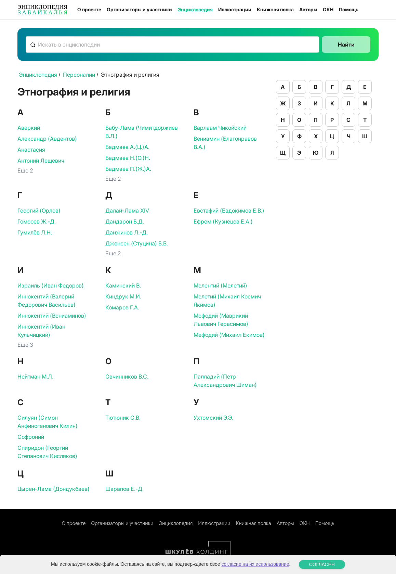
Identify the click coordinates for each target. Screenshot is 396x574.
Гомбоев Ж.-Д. (36, 221)
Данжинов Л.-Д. (126, 232)
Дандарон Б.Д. (124, 221)
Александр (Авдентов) (47, 138)
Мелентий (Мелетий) (220, 285)
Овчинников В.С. (126, 376)
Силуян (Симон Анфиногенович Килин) (47, 421)
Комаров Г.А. (122, 307)
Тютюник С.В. (123, 417)
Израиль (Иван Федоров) (50, 285)
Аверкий (28, 127)
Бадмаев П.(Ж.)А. (128, 168)
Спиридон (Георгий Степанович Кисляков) (47, 451)
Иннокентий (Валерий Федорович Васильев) (46, 300)
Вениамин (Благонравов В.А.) (225, 142)
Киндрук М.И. (123, 296)
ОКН (328, 9)
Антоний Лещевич (40, 160)
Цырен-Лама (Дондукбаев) (53, 488)
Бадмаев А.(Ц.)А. (127, 146)
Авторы (308, 9)
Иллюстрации (234, 9)
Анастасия (31, 149)
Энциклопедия (195, 9)
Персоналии (79, 74)
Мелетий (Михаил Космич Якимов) (227, 300)
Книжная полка (275, 9)
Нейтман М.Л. (35, 376)
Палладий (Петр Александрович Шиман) (225, 380)
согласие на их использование (255, 568)
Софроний (30, 436)
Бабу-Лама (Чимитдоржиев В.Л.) (141, 131)
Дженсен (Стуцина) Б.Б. (136, 243)
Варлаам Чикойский (220, 127)
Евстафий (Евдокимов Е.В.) (229, 210)
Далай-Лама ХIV (127, 210)
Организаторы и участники (139, 9)
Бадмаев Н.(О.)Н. (127, 157)
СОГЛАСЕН (322, 568)
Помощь (348, 9)
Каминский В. (123, 285)
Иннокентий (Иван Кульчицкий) (41, 330)
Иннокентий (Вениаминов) (51, 315)
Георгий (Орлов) (39, 210)
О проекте (89, 9)
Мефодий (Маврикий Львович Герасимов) (221, 319)
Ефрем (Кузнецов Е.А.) (223, 221)
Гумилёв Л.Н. (34, 232)
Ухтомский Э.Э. (213, 417)
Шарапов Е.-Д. (124, 488)
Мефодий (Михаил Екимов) (229, 334)
